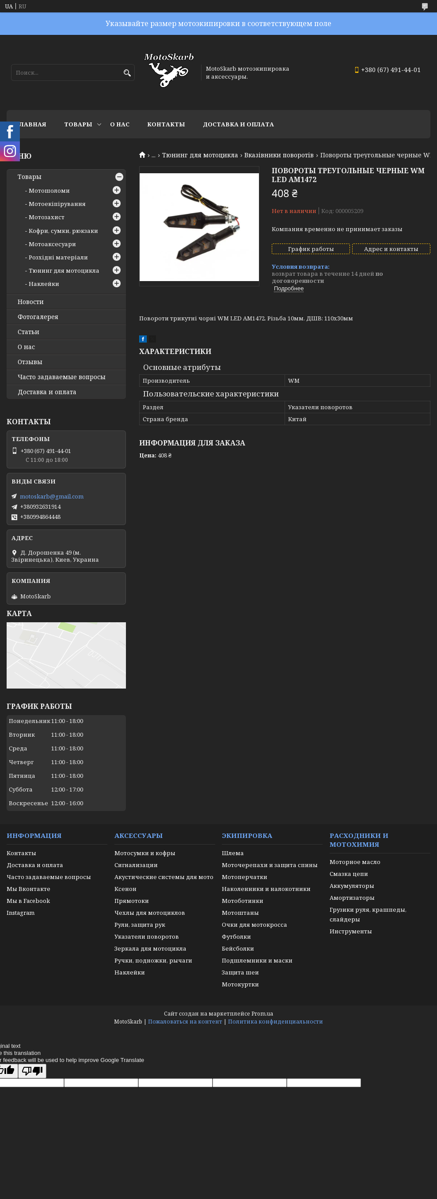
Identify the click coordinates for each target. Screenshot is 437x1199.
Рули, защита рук (139, 925)
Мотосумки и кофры (144, 853)
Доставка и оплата (238, 124)
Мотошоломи (49, 190)
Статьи (28, 332)
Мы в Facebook (28, 901)
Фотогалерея (38, 317)
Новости (31, 302)
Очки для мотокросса (254, 925)
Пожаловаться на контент (185, 1021)
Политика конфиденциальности (275, 1021)
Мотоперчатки (244, 877)
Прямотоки (131, 901)
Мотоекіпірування (57, 204)
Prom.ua (262, 1013)
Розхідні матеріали (58, 257)
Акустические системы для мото (163, 877)
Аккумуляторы (352, 886)
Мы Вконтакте (28, 889)
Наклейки (44, 284)
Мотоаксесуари (52, 244)
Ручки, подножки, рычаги (153, 960)
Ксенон (125, 889)
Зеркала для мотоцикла (150, 948)
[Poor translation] (32, 1071)
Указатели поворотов (146, 936)
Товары (78, 124)
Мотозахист (47, 217)
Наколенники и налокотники (266, 889)
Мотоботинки (242, 901)
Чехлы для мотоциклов (149, 913)
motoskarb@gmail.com (52, 496)
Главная (30, 124)
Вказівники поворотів (279, 155)
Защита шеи (240, 972)
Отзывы (30, 362)
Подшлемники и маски (257, 960)
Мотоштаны (240, 913)
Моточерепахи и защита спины (270, 865)
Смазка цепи (349, 874)
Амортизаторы (352, 898)
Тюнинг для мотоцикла (200, 155)
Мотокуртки (240, 984)
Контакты (166, 124)
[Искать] (127, 73)
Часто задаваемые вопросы (62, 377)
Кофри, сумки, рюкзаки (63, 231)
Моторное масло (355, 862)
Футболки (236, 936)
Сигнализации (136, 865)
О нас (119, 124)
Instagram (20, 913)
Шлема (233, 853)
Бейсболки (238, 948)
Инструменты (351, 931)
